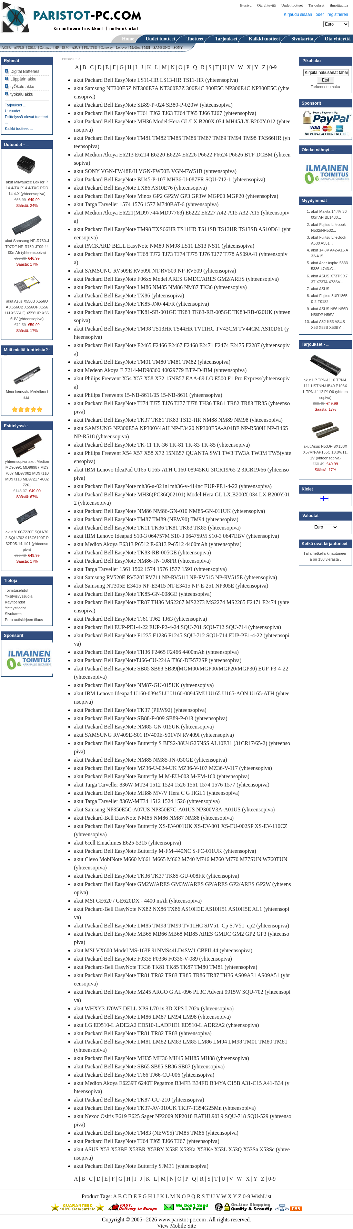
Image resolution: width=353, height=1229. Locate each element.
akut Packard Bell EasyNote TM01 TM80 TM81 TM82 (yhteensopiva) (152, 362)
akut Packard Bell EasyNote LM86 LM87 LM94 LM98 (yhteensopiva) (152, 1017)
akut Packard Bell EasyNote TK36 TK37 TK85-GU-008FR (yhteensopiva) (156, 876)
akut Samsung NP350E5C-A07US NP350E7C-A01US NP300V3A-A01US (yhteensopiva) (174, 809)
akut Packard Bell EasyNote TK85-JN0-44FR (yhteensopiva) (141, 304)
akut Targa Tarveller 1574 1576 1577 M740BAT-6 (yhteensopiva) (146, 204)
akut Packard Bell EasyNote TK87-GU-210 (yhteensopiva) (139, 1100)
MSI (147, 47)
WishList (261, 1196)
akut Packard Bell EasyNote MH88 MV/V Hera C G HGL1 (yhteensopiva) (157, 793)
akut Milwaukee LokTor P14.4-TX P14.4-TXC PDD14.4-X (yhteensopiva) (27, 186)
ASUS (76, 47)
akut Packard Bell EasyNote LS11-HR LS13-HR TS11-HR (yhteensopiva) (156, 80)
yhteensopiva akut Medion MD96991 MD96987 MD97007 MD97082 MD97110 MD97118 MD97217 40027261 (27, 471)
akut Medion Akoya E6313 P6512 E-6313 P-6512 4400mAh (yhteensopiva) (157, 544)
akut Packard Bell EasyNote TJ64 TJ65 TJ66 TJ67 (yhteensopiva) (146, 1141)
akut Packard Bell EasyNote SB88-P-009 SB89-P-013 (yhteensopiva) (150, 718)
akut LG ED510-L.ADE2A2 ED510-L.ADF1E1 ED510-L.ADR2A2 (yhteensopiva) (166, 1025)
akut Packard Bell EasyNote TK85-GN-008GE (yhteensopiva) (142, 594)
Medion (135, 47)
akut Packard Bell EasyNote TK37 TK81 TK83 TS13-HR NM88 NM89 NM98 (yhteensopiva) (178, 420)
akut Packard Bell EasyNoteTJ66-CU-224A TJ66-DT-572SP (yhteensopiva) (157, 660)
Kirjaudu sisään (298, 14)
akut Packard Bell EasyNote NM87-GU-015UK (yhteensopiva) (144, 685)
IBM (65, 47)
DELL (32, 47)
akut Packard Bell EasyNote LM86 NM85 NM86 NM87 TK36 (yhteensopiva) (160, 287)
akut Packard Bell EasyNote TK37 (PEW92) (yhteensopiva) (140, 710)
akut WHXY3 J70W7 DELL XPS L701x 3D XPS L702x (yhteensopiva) (154, 1008)
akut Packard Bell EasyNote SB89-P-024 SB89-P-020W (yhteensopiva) (153, 105)
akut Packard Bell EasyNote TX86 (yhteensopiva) (129, 295)
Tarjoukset (316, 5)
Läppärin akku (23, 79)
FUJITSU (90, 47)
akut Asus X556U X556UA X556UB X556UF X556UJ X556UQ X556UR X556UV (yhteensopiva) (27, 308)
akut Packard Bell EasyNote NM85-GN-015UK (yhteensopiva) (144, 727)
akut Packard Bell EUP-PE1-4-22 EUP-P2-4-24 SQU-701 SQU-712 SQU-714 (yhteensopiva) (177, 627)
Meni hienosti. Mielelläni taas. (27, 392)
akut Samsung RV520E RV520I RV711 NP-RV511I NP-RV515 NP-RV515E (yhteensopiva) (175, 577)
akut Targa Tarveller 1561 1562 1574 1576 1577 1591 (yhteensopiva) (150, 569)
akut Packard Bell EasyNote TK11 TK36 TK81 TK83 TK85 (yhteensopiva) (157, 528)
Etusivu (246, 5)
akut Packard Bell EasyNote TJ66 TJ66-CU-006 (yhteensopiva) (144, 1075)
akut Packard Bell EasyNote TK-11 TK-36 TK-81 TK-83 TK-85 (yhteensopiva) (162, 445)
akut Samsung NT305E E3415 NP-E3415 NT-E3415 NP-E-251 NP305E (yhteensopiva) (171, 586)
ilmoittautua (339, 5)
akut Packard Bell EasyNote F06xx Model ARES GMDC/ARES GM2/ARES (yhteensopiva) (176, 279)
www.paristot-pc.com (183, 1219)
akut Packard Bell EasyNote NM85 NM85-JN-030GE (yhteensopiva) (150, 760)
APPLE (19, 47)
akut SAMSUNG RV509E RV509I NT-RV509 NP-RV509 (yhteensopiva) (155, 271)
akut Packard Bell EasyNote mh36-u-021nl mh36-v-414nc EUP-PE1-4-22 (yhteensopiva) (173, 486)
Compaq (45, 47)
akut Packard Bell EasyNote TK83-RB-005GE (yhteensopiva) (142, 552)
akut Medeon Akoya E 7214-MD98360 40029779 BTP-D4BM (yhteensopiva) (160, 370)
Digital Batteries (24, 71)
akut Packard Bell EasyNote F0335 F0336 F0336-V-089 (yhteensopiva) (153, 959)
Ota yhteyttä (266, 5)
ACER (6, 47)
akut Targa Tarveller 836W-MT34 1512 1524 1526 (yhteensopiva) (147, 801)
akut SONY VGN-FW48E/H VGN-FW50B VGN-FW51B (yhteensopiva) (155, 171)
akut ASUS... (321, 289)
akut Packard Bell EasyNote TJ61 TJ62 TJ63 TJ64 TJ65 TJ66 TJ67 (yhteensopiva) (165, 113)
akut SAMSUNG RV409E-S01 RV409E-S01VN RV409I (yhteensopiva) (154, 735)
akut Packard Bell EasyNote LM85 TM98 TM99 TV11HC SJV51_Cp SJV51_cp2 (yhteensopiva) (181, 925)
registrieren (337, 14)
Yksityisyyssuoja (18, 596)
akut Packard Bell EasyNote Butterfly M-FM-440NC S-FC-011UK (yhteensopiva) (165, 851)
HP (57, 47)
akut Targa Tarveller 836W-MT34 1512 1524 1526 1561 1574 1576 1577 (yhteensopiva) (171, 785)
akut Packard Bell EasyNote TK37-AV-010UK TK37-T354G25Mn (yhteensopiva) (164, 1108)
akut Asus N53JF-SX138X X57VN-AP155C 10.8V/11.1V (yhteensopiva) (325, 450)
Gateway (107, 47)
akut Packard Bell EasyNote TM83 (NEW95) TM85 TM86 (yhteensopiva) (156, 1133)
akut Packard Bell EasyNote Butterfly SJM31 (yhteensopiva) (141, 1166)
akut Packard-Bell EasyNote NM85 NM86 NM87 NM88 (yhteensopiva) (153, 818)
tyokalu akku (21, 94)
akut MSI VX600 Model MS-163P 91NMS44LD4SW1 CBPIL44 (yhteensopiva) (163, 950)
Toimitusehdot (16, 590)
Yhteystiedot (15, 608)
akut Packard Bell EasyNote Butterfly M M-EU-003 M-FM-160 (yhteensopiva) (161, 776)
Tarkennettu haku (325, 87)
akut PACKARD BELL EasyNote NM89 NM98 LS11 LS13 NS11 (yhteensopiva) (164, 246)
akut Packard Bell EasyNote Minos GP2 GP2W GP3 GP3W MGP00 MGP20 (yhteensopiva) (176, 196)
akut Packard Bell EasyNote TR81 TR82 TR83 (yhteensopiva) (143, 1033)
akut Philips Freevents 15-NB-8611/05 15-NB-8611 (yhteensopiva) (148, 395)
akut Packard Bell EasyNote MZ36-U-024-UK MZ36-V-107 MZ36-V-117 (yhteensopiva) (173, 768)
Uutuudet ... (14, 111)
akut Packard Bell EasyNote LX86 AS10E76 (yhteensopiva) (140, 188)
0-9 (272, 67)
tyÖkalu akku (22, 86)
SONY (178, 47)
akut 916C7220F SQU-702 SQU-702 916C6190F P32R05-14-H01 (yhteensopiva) (27, 539)
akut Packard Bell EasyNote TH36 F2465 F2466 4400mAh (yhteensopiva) (156, 652)
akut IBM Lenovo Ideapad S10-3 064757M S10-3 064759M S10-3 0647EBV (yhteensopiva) (176, 536)
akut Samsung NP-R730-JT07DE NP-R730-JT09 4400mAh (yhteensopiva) (27, 245)
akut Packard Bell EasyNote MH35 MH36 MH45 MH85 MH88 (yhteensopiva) (161, 1058)
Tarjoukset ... (15, 105)
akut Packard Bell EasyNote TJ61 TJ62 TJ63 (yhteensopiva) (140, 619)
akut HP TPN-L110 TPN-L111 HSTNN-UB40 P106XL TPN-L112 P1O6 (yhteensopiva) (325, 387)
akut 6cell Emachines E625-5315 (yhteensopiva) (127, 843)
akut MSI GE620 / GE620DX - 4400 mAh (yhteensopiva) (138, 901)
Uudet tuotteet (292, 5)
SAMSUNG (161, 47)
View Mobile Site (176, 1226)
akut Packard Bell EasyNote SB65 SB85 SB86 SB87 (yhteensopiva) (149, 1066)
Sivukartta (13, 614)
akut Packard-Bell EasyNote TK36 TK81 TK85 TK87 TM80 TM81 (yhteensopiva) (165, 967)
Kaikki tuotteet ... (19, 128)
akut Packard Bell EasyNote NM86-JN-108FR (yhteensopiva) (142, 561)
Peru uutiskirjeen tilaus (24, 620)
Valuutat (310, 516)
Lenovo (121, 47)
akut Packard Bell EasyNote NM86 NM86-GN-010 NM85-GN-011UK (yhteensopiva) (169, 511)
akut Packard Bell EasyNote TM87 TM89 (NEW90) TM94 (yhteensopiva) (156, 519)
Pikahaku (311, 60)
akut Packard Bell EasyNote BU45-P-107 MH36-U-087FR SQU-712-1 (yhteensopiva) (169, 179)
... (27, 145)
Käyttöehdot (15, 602)
